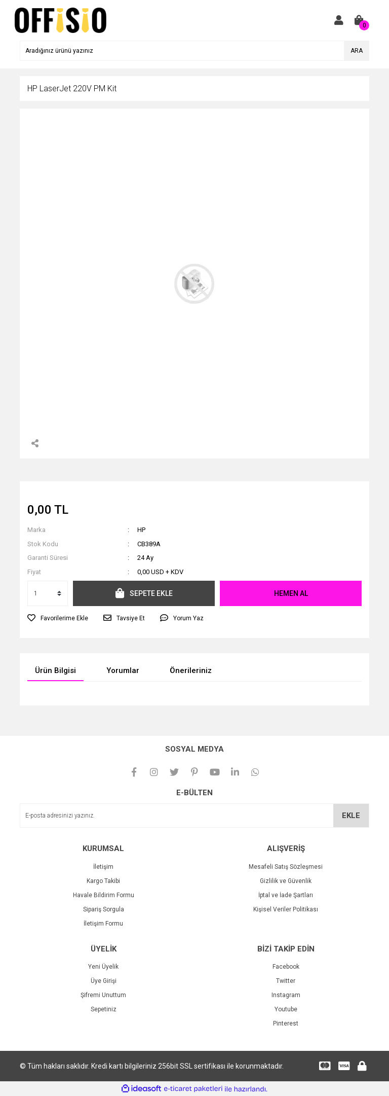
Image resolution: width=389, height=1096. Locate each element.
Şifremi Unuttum (103, 995)
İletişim (103, 866)
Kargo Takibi (103, 881)
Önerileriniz (191, 670)
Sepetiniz (103, 1009)
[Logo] (60, 19)
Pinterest (285, 1023)
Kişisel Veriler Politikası (285, 909)
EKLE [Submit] (351, 815)
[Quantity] (47, 593)
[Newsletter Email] (194, 815)
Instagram (285, 995)
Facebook (286, 966)
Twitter (285, 980)
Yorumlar (122, 670)
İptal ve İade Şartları (285, 895)
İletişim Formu (103, 923)
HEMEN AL (291, 593)
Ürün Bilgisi (55, 670)
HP (141, 530)
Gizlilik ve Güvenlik (286, 881)
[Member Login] (339, 20)
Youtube (286, 1009)
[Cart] (359, 20)
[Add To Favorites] (57, 618)
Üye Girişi (103, 980)
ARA (357, 50)
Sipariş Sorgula (103, 909)
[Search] (194, 51)
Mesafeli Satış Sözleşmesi (286, 866)
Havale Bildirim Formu (103, 895)
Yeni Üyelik (103, 966)
